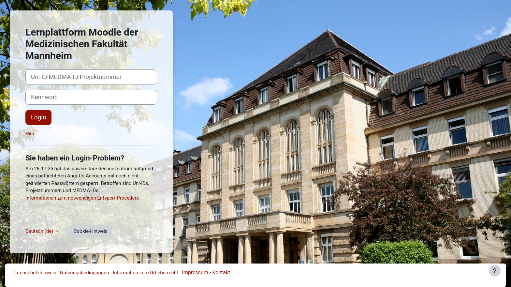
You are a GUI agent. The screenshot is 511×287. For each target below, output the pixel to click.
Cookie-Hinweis (90, 231)
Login (38, 117)
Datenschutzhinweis (34, 273)
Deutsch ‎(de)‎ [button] (39, 231)
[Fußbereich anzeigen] (495, 271)
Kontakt (221, 272)
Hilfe (30, 134)
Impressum (195, 272)
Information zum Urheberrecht (145, 273)
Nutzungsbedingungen (84, 273)
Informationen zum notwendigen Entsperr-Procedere (82, 198)
